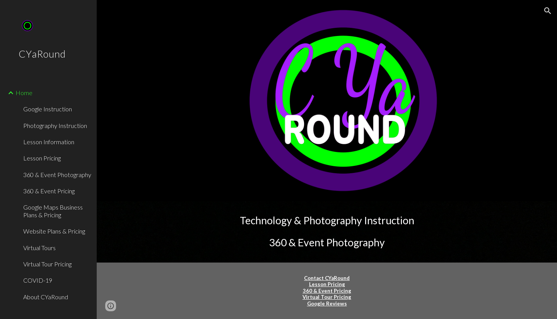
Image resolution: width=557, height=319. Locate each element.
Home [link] (23, 92)
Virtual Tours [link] (39, 247)
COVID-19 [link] (37, 280)
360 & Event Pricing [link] (49, 190)
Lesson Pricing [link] (42, 158)
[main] (327, 231)
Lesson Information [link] (48, 141)
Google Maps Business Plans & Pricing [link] (53, 210)
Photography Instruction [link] (55, 125)
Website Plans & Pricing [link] (54, 231)
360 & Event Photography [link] (57, 174)
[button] (547, 11)
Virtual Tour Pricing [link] (47, 264)
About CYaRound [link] (45, 296)
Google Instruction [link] (47, 109)
